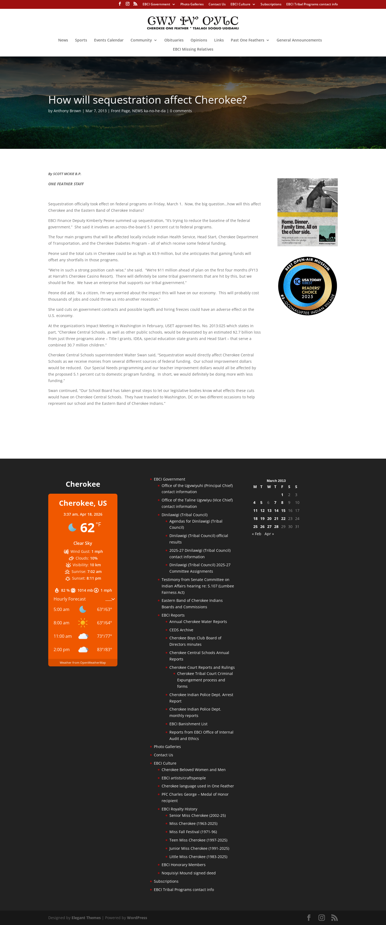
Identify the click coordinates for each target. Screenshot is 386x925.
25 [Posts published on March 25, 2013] (255, 526)
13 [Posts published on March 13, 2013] (269, 510)
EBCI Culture (240, 4)
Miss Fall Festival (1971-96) (193, 831)
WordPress (137, 917)
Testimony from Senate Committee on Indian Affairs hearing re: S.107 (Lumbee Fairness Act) (198, 586)
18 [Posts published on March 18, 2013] (255, 518)
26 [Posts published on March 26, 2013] (262, 526)
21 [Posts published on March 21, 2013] (276, 518)
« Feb (256, 533)
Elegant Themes (86, 917)
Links (219, 40)
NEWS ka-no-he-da (149, 110)
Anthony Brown (67, 110)
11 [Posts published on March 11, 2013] (255, 510)
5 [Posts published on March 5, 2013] (261, 502)
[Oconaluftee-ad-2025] (307, 314)
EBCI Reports (173, 615)
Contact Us (217, 4)
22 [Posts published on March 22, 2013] (283, 518)
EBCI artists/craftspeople (184, 777)
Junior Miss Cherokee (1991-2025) (199, 848)
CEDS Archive (181, 629)
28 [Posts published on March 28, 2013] (276, 526)
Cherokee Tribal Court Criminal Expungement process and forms (205, 680)
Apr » (269, 533)
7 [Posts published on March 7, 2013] (275, 502)
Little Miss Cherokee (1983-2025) (198, 856)
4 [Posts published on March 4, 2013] (254, 502)
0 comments (181, 110)
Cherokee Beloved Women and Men (194, 769)
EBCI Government (156, 4)
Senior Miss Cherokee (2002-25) (197, 815)
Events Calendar (109, 40)
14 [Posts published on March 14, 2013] (276, 510)
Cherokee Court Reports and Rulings (202, 667)
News (63, 40)
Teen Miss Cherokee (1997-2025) (198, 840)
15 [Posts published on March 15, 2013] (283, 510)
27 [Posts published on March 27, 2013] (269, 526)
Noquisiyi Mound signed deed (189, 872)
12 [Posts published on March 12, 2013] (262, 510)
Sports (81, 40)
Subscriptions (271, 4)
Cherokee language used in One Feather (198, 785)
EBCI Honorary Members (184, 864)
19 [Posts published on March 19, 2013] (262, 518)
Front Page (120, 110)
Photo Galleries (192, 4)
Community (141, 40)
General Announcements (299, 40)
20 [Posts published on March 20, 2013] (269, 518)
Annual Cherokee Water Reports (198, 621)
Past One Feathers (247, 40)
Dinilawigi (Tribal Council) (184, 514)
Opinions (199, 40)
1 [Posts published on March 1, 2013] (282, 494)
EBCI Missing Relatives (193, 49)
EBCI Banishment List (188, 723)
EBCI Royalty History (179, 808)
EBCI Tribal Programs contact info (312, 4)
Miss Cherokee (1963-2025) (193, 823)
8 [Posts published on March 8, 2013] (282, 502)
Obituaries (174, 40)
